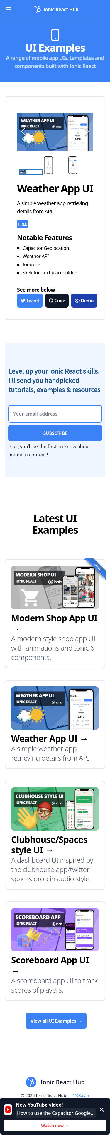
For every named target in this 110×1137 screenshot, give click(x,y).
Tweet (30, 300)
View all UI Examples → (56, 1021)
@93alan (80, 1095)
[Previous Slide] (22, 131)
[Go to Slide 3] (79, 165)
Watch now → (55, 1125)
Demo (84, 300)
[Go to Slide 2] (55, 165)
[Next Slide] (86, 131)
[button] (55, 132)
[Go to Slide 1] (31, 172)
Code (57, 300)
